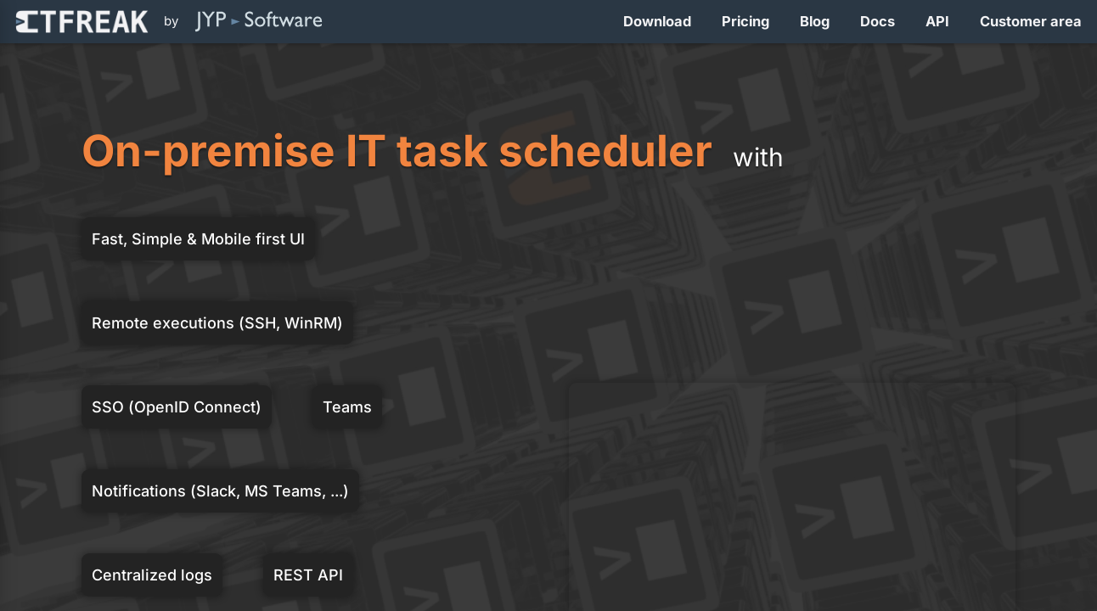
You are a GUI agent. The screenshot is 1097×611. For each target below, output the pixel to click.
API (937, 21)
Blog (815, 21)
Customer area (1031, 21)
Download (657, 21)
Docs (877, 21)
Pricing (745, 21)
